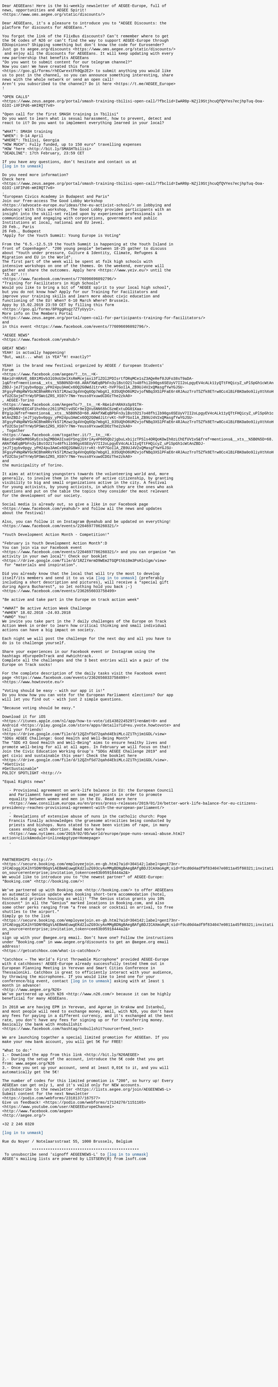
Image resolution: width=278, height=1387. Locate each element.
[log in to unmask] (22, 196)
